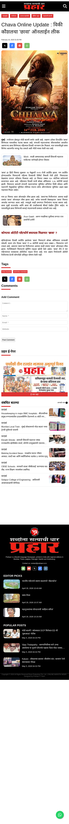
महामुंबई (5, 53)
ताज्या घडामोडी (24, 53)
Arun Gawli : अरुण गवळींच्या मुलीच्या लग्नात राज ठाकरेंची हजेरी (43, 310)
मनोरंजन (13, 53)
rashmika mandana (20, 416)
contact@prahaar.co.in (39, 707)
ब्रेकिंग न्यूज (36, 53)
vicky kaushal (6, 416)
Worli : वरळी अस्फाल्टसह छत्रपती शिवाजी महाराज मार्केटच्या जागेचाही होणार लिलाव (43, 250)
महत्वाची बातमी (47, 53)
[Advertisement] (34, 18)
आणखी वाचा (62, 547)
